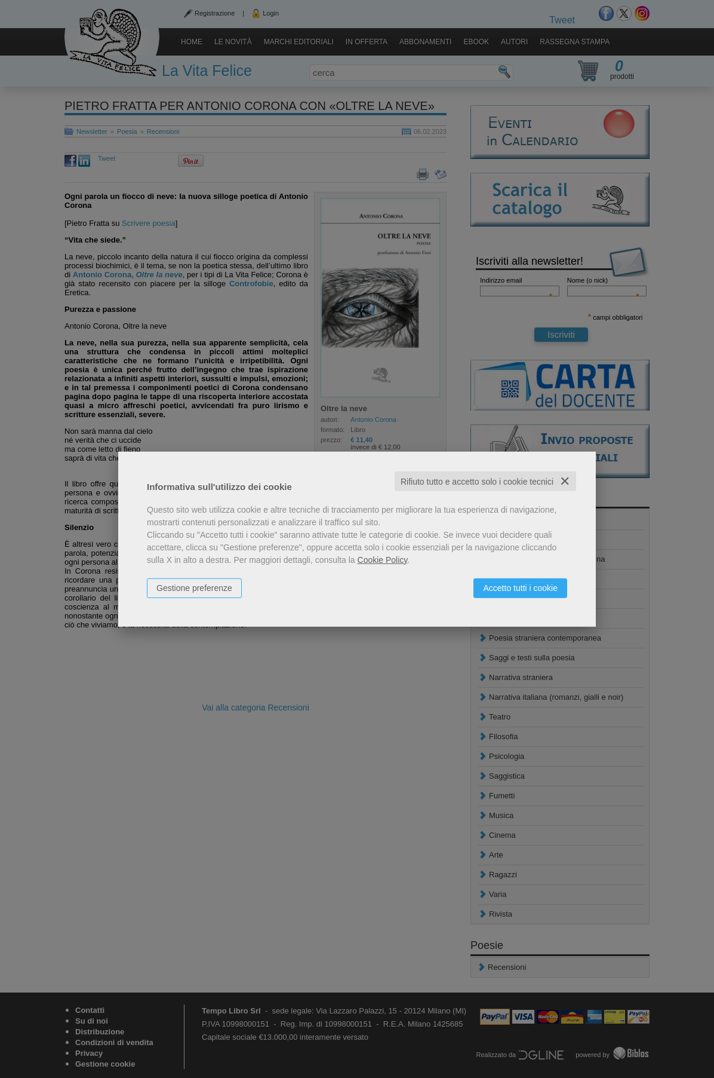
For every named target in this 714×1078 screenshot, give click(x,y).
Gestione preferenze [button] (194, 587)
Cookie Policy (383, 559)
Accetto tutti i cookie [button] (520, 587)
